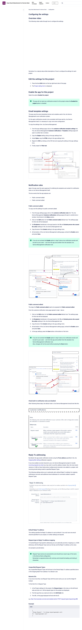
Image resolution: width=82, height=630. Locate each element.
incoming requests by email (36, 465)
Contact (47, 3)
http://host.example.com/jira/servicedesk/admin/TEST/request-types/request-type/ (54, 599)
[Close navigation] (23, 10)
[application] (81, 629)
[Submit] (62, 3)
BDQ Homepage (34, 3)
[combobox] (71, 3)
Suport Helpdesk (41, 3)
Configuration (51, 9)
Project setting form (39, 86)
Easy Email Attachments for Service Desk (18, 3)
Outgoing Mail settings (35, 460)
